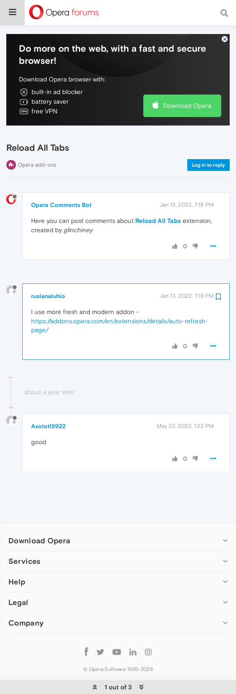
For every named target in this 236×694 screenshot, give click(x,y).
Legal (18, 576)
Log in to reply (208, 139)
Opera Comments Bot (61, 179)
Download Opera (187, 80)
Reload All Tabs (158, 195)
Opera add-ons (37, 139)
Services (24, 535)
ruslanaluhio (48, 270)
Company (26, 597)
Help (16, 556)
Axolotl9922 (48, 400)
